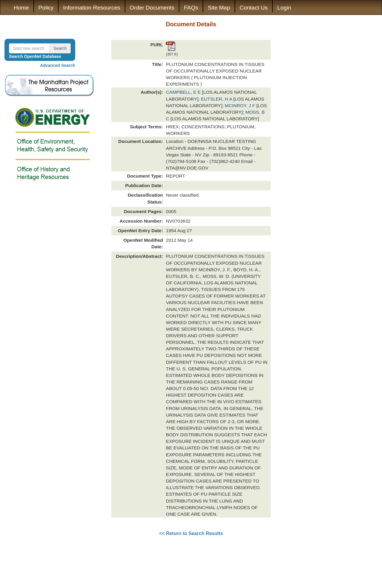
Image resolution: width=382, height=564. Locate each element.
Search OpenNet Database (35, 56)
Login (284, 7)
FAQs (191, 7)
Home (21, 7)
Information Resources (91, 7)
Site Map (219, 7)
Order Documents (152, 7)
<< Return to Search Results (191, 533)
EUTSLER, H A (217, 98)
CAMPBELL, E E (184, 92)
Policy (46, 7)
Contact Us (254, 7)
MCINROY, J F (240, 105)
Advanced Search (57, 65)
